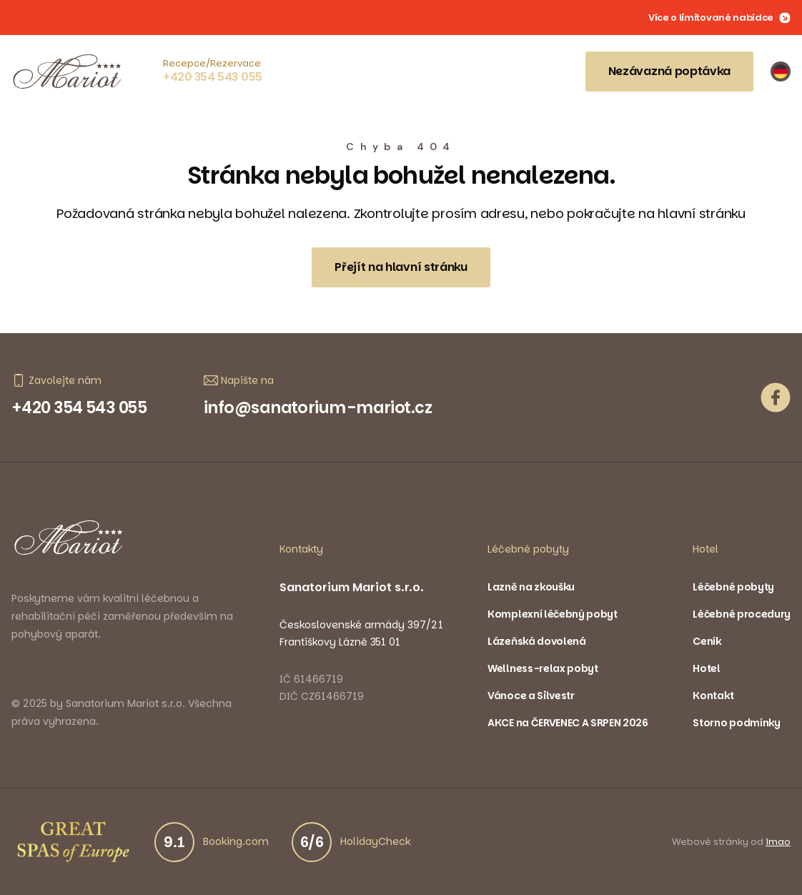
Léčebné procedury (742, 614)
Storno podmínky (736, 723)
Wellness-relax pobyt (542, 668)
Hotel (706, 668)
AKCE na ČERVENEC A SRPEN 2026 (567, 723)
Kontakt (713, 695)
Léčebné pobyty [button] (528, 549)
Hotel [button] (705, 549)
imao (778, 842)
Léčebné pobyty (733, 587)
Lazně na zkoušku (531, 587)
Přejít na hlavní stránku (401, 267)
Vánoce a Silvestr (531, 695)
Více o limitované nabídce (719, 18)
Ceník (707, 641)
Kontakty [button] (301, 549)
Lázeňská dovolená (536, 641)
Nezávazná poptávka (669, 71)
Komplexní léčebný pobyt (552, 614)
